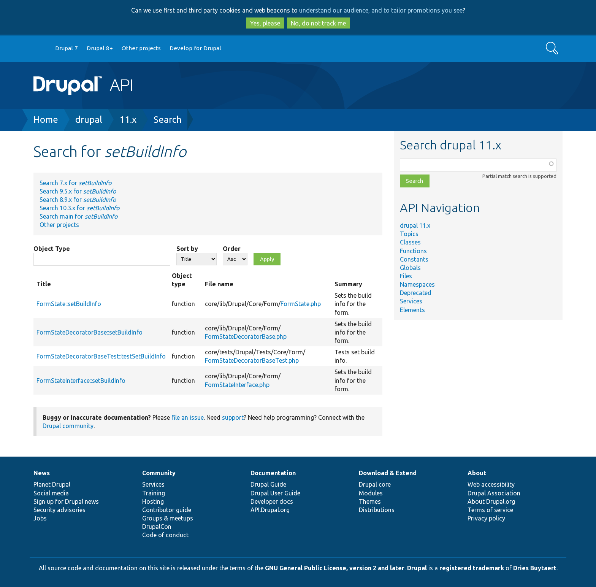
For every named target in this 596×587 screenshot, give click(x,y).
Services (411, 301)
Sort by (187, 248)
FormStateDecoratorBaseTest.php (252, 360)
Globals (410, 267)
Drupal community (68, 425)
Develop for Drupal (195, 48)
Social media (51, 493)
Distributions (377, 509)
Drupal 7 (66, 48)
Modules (371, 493)
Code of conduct (165, 534)
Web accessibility (491, 484)
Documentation (273, 473)
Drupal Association (494, 493)
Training (153, 493)
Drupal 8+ (100, 48)
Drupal (417, 568)
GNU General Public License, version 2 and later (334, 568)
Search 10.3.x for (79, 208)
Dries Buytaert (534, 568)
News (41, 473)
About (477, 473)
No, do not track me (318, 23)
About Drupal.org (491, 501)
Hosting (153, 501)
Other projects (141, 48)
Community (159, 473)
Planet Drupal (51, 484)
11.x (127, 119)
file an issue (187, 417)
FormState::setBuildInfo (68, 303)
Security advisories (59, 509)
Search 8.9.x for (78, 199)
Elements (412, 309)
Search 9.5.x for (78, 191)
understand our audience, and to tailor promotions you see (381, 10)
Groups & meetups (167, 518)
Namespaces (417, 284)
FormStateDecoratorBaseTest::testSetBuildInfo (101, 356)
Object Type (51, 248)
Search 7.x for (75, 182)
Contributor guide (166, 509)
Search (168, 119)
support (233, 417)
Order (232, 248)
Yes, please (265, 23)
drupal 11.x (415, 225)
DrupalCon (156, 526)
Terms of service (490, 509)
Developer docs (271, 501)
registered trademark (471, 568)
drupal (88, 119)
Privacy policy (486, 518)
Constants (414, 259)
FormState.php (301, 303)
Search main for (78, 216)
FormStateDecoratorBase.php (246, 336)
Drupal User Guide (275, 493)
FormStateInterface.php (237, 384)
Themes (370, 501)
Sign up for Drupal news (66, 501)
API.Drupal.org (270, 509)
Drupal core (375, 484)
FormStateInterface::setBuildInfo (80, 380)
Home (45, 119)
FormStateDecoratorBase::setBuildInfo (89, 332)
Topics (409, 233)
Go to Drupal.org (40, 48)
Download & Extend (388, 473)
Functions (413, 250)
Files (406, 276)
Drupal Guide (268, 484)
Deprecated (415, 292)
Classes (410, 242)
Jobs (40, 518)
